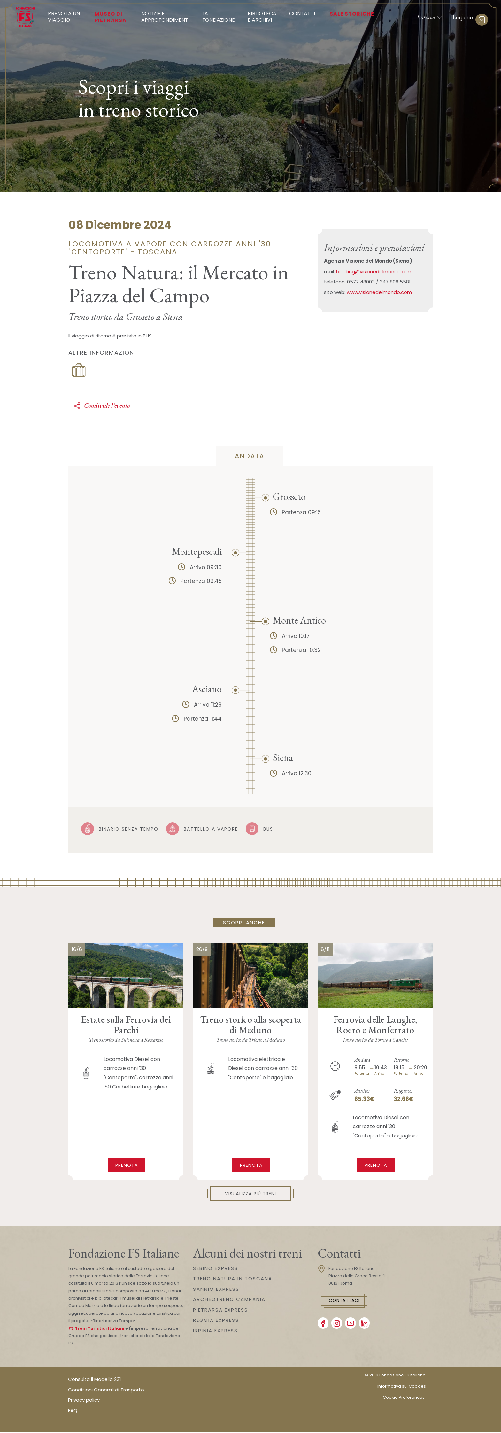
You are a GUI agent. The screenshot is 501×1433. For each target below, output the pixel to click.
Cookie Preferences (404, 1398)
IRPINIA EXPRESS (215, 1331)
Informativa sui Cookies (401, 1387)
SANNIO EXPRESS (216, 1289)
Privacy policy (84, 1400)
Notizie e (165, 16)
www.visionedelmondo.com (379, 292)
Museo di (111, 17)
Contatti (302, 13)
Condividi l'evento (101, 405)
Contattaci (348, 1301)
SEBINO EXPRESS (215, 1268)
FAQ (72, 1411)
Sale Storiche (352, 14)
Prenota (126, 1164)
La (218, 16)
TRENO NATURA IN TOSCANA (232, 1279)
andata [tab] (249, 456)
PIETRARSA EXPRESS (220, 1310)
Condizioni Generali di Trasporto (106, 1390)
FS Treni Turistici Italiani (96, 1329)
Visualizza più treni (250, 1193)
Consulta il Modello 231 (94, 1379)
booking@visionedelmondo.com (374, 271)
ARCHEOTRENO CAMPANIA (229, 1300)
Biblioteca (262, 16)
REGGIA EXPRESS (216, 1320)
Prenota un (64, 16)
